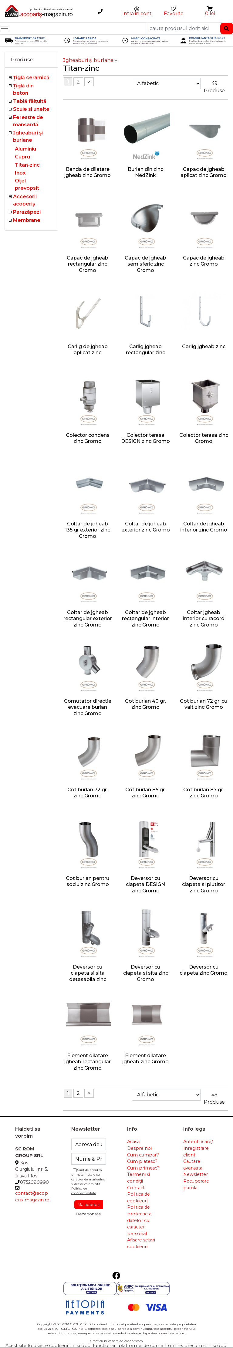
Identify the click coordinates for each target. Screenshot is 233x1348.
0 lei (210, 13)
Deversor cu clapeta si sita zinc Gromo (145, 973)
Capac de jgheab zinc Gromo (204, 261)
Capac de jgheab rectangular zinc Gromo (87, 264)
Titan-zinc (27, 165)
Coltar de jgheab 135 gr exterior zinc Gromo (87, 530)
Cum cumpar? (143, 1155)
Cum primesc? (143, 1168)
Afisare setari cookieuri (141, 1243)
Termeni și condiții (138, 1178)
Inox (20, 173)
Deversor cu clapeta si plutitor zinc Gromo (203, 884)
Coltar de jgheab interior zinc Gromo (203, 527)
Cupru (22, 157)
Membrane (26, 220)
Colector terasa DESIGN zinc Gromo (145, 438)
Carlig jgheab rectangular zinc (145, 350)
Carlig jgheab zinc (203, 346)
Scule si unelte (31, 109)
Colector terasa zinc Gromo (203, 438)
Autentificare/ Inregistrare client (198, 1148)
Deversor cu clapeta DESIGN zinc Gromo (145, 884)
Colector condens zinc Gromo (88, 438)
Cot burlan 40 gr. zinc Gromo (145, 704)
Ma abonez (89, 1204)
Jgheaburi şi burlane (88, 60)
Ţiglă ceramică (31, 77)
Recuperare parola (196, 1184)
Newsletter (195, 1174)
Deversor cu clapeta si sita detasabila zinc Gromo (87, 976)
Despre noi (139, 1148)
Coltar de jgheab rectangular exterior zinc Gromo (87, 618)
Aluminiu (25, 149)
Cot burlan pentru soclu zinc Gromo (87, 881)
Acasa (133, 1141)
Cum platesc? (142, 1161)
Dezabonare (88, 1213)
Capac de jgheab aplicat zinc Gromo (204, 172)
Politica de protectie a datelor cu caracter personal (139, 1220)
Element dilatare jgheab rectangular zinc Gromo (87, 1062)
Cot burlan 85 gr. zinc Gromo (145, 793)
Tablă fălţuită (29, 101)
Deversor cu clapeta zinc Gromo (204, 970)
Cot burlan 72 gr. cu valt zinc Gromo (203, 704)
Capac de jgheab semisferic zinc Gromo (145, 264)
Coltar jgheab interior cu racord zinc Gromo (204, 618)
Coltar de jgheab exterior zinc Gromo (145, 527)
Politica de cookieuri (138, 1197)
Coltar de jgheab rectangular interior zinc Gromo (145, 618)
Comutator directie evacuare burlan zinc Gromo (87, 707)
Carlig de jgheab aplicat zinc (88, 350)
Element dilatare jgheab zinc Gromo (145, 1059)
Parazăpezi (27, 212)
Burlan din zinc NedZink (145, 172)
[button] (210, 9)
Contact (136, 1187)
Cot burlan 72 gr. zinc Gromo (87, 793)
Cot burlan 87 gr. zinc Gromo (203, 793)
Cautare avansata (192, 1165)
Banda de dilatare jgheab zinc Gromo (87, 172)
